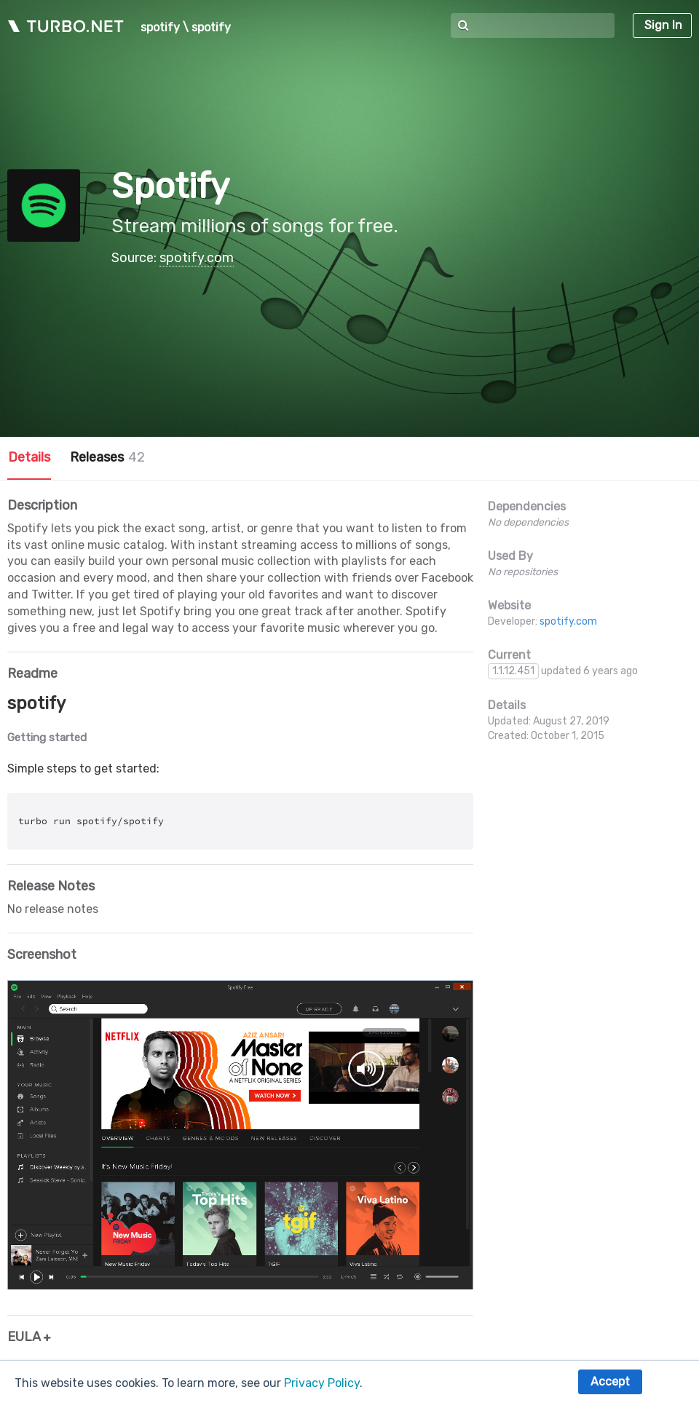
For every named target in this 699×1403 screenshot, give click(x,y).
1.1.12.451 (513, 671)
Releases (107, 457)
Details (29, 457)
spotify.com (196, 258)
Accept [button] (610, 1381)
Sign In (663, 25)
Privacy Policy (322, 1383)
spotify (160, 27)
